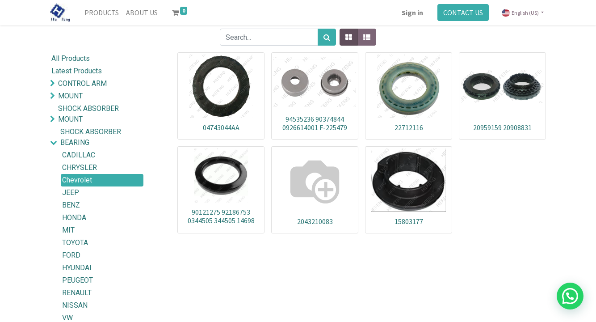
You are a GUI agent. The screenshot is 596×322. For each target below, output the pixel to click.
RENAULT (77, 292)
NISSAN (75, 305)
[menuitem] (101, 12)
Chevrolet (77, 180)
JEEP (70, 192)
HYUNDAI (77, 267)
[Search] (327, 37)
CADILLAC (78, 155)
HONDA (74, 217)
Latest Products (76, 71)
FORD (71, 255)
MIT (68, 230)
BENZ (71, 205)
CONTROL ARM (82, 83)
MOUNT (70, 96)
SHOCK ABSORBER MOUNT (88, 113)
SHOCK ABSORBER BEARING (90, 137)
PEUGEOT (77, 280)
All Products (70, 58)
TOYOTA (75, 242)
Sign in (412, 12)
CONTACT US (463, 12)
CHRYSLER (79, 167)
